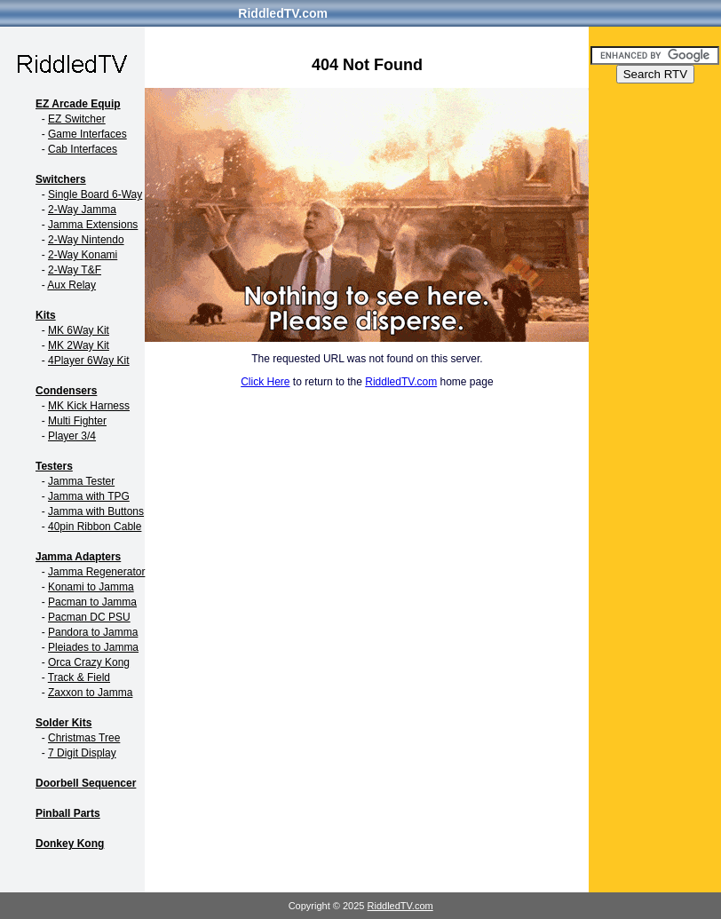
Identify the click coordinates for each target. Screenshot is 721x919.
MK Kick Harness (89, 406)
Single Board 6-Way (95, 194)
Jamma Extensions (93, 224)
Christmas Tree (84, 738)
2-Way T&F (74, 270)
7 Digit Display (82, 753)
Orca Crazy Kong (89, 662)
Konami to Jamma (91, 587)
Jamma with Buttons (96, 511)
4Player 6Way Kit (89, 360)
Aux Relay (71, 285)
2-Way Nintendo (86, 240)
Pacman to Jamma (92, 602)
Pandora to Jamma (93, 632)
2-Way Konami (82, 255)
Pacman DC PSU (89, 617)
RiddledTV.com (283, 13)
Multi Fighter (77, 421)
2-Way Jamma (82, 209)
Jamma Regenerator (96, 572)
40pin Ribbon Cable (94, 526)
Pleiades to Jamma (93, 647)
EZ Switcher (77, 119)
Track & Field (79, 677)
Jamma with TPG (89, 496)
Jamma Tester (81, 481)
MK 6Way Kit (78, 330)
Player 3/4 (72, 436)
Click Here (265, 382)
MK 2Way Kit (78, 345)
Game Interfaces (87, 134)
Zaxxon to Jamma (90, 692)
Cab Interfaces (82, 149)
